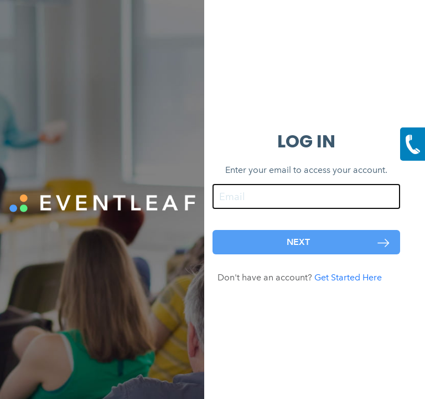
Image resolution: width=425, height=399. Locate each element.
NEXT (339, 242)
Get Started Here (354, 277)
